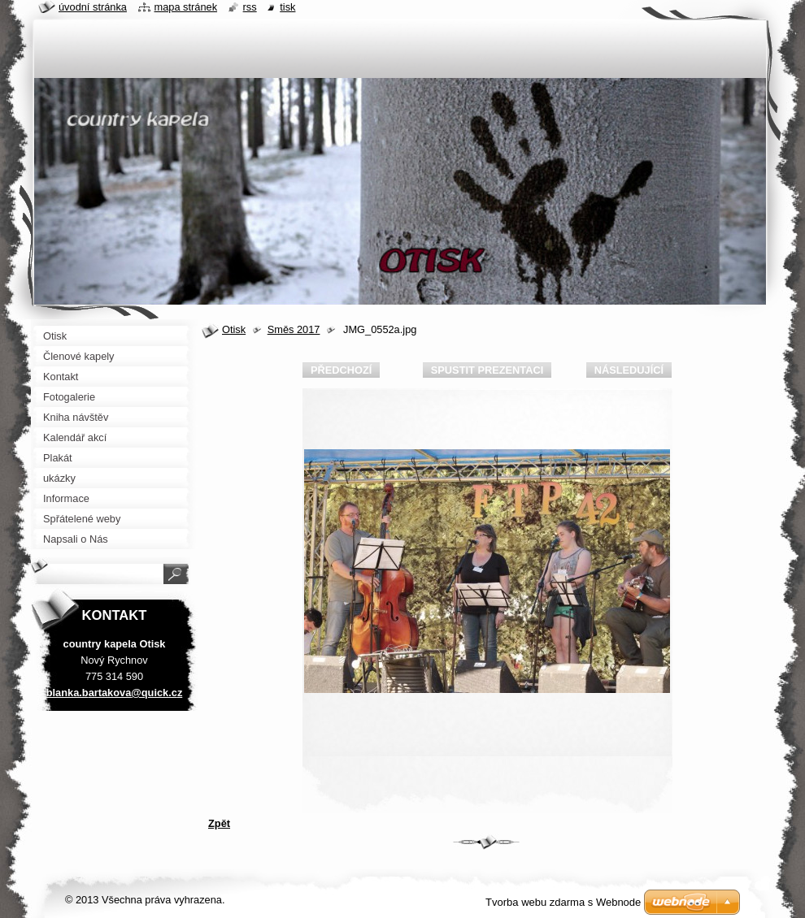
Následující (629, 370)
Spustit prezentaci (487, 370)
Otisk (234, 329)
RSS (250, 7)
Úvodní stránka (93, 7)
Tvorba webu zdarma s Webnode (563, 902)
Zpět (219, 823)
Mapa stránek (186, 7)
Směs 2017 (294, 329)
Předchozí (341, 370)
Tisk (287, 7)
